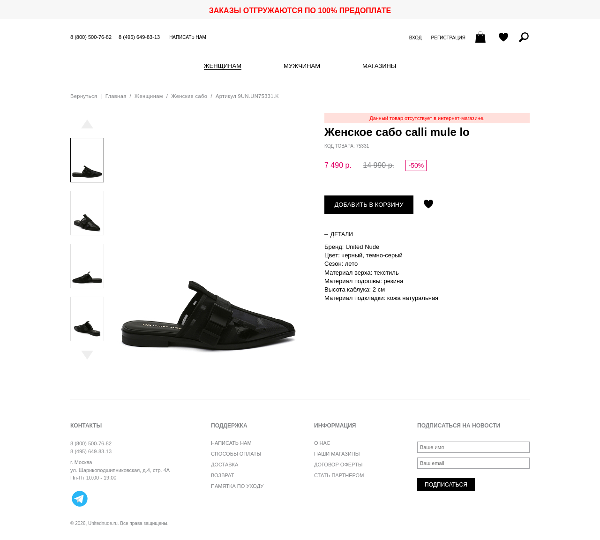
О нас (322, 443)
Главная (116, 96)
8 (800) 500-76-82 (91, 37)
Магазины (379, 66)
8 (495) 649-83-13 (139, 37)
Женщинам (222, 66)
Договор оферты (338, 464)
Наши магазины (337, 454)
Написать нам (187, 37)
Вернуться (83, 96)
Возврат (222, 475)
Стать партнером (339, 475)
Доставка (224, 464)
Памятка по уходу (237, 486)
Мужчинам (302, 66)
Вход (415, 37)
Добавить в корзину (369, 204)
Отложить (428, 205)
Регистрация (448, 37)
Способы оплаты (236, 454)
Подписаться (446, 484)
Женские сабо (189, 96)
